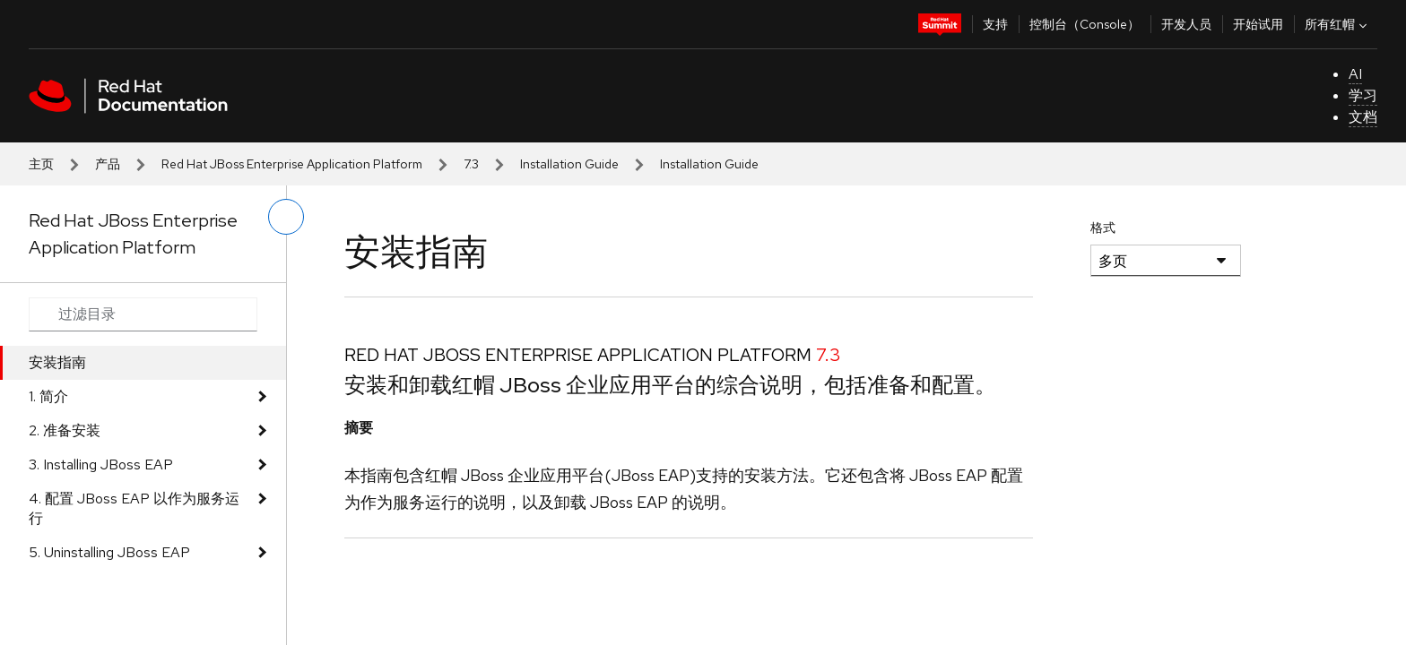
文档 (1363, 117)
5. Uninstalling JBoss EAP (109, 552)
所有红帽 (1338, 24)
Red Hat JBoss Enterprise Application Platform (291, 164)
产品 (107, 164)
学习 (1363, 95)
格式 (1102, 227)
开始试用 (1258, 24)
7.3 (471, 164)
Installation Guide (569, 164)
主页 (41, 164)
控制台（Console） (1084, 24)
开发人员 (1186, 24)
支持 (995, 24)
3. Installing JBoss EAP (101, 464)
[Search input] (143, 314)
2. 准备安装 (64, 430)
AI (1355, 73)
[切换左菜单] (286, 217)
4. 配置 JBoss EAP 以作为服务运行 (134, 508)
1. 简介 (48, 396)
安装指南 (57, 362)
